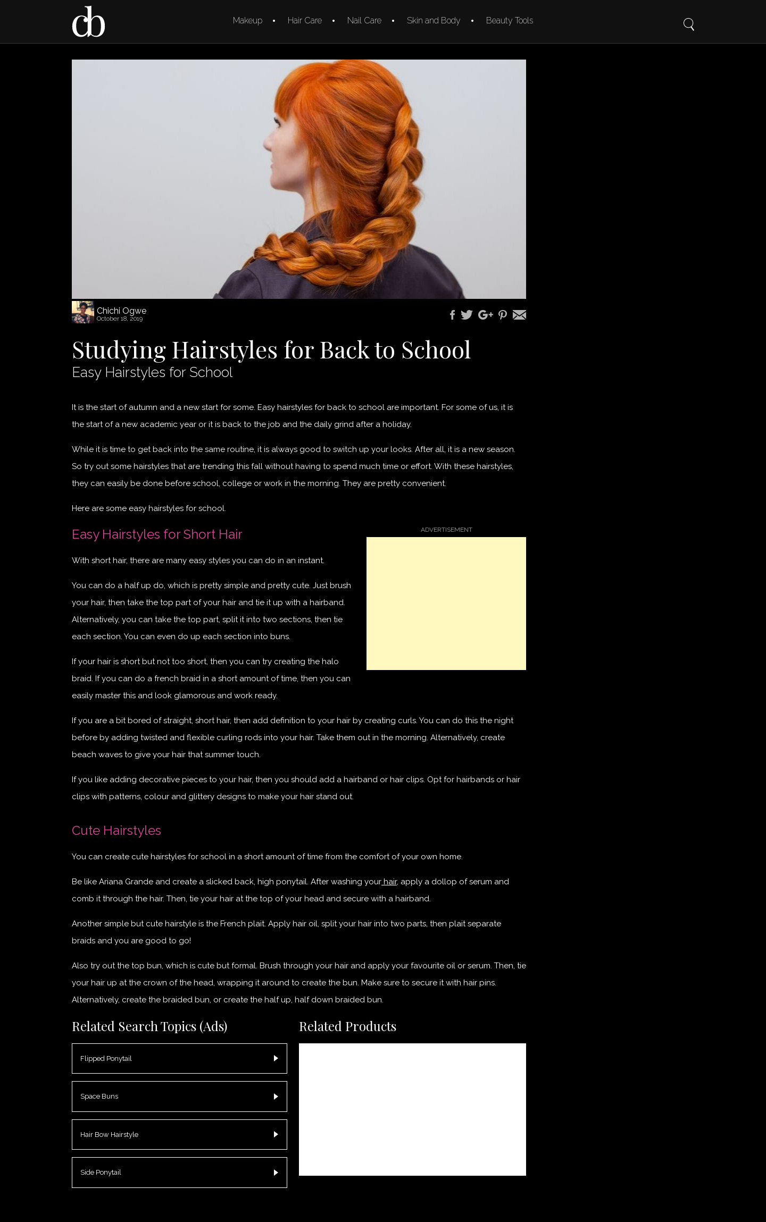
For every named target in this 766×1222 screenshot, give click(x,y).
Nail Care (364, 20)
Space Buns (99, 1096)
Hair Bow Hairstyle (109, 1135)
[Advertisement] (446, 603)
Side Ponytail (100, 1172)
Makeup (247, 20)
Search (689, 17)
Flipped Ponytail (106, 1058)
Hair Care (305, 20)
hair (389, 881)
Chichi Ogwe (121, 311)
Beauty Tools (509, 20)
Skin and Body (434, 20)
